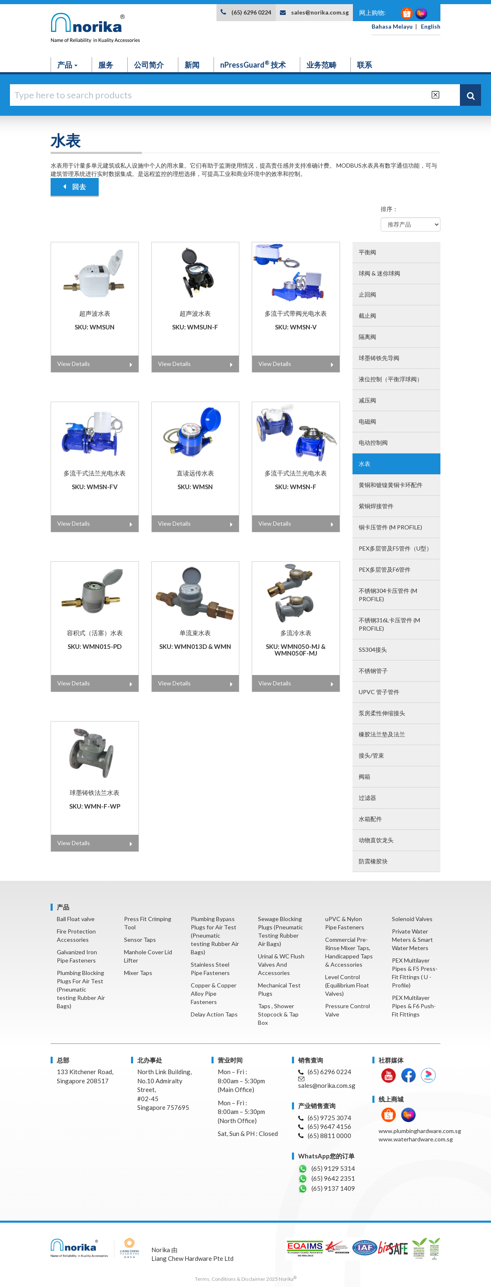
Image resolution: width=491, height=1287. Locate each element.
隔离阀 (367, 336)
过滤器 (367, 797)
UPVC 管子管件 (379, 691)
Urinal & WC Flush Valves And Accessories (281, 964)
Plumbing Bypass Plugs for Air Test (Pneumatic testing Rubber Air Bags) (215, 935)
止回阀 (367, 294)
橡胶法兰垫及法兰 (382, 734)
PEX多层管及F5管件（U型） (395, 548)
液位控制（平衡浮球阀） (391, 379)
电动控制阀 (373, 442)
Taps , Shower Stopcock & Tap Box (278, 1014)
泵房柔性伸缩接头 (382, 713)
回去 (74, 186)
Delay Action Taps (214, 1014)
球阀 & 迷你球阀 (379, 273)
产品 (67, 64)
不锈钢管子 (373, 670)
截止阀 (367, 315)
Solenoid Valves (412, 918)
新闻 (192, 64)
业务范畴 (321, 64)
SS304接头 (373, 649)
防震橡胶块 (373, 861)
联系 (364, 64)
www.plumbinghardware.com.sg (420, 1130)
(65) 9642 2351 (326, 1179)
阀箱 (364, 776)
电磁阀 (367, 421)
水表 (364, 463)
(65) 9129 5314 (326, 1169)
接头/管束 (371, 755)
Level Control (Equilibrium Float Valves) (347, 985)
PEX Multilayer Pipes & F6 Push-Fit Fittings (414, 1006)
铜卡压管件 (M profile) (390, 527)
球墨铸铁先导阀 (379, 357)
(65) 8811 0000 (324, 1135)
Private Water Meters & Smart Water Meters (412, 939)
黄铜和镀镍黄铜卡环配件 (391, 484)
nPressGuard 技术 (253, 64)
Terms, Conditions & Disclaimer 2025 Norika (246, 1279)
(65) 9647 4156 (324, 1126)
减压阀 (367, 400)
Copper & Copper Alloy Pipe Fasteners (213, 993)
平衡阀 (367, 252)
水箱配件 (370, 818)
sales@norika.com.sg (320, 12)
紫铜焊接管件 (376, 505)
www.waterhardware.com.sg (416, 1139)
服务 (105, 64)
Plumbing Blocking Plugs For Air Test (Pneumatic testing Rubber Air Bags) (81, 989)
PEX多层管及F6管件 (385, 569)
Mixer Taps (138, 972)
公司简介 (149, 64)
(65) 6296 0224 (251, 12)
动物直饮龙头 (376, 839)
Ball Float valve (76, 918)
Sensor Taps (140, 939)
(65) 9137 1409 (326, 1189)
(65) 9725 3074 (324, 1117)
